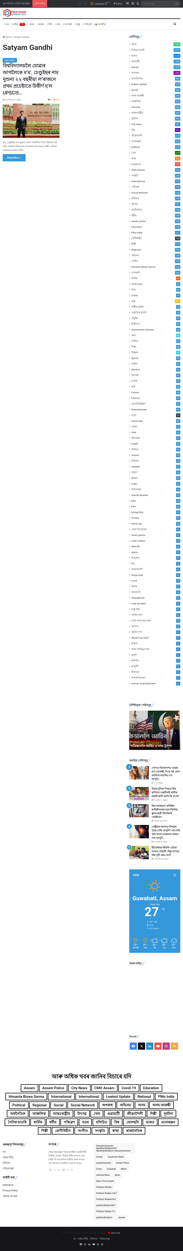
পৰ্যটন (134, 363)
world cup (136, 523)
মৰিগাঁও (135, 660)
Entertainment (139, 409)
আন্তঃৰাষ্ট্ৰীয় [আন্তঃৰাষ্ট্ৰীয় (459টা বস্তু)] (61, 1114)
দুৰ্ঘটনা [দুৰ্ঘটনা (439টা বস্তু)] (168, 1114)
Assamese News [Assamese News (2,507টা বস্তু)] (116, 1157)
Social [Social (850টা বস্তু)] (58, 1105)
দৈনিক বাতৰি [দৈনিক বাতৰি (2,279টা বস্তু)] (17, 1122)
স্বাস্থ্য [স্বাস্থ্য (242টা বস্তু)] (115, 1131)
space (134, 552)
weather (135, 466)
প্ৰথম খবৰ (115, 1233)
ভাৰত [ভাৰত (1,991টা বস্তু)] (150, 1122)
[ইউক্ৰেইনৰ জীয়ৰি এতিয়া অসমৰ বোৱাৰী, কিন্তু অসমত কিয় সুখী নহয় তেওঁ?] (139, 852)
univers (135, 455)
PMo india (136, 232)
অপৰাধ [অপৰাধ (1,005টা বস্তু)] (107, 1105)
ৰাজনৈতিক (137, 78)
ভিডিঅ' (135, 460)
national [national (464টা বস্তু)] (144, 1096)
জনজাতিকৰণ (138, 677)
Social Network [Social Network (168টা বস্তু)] (83, 1105)
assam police (138, 221)
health (134, 443)
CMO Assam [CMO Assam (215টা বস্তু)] (104, 1088)
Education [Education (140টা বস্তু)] (151, 1088)
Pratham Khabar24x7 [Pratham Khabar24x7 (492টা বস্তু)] (106, 1199)
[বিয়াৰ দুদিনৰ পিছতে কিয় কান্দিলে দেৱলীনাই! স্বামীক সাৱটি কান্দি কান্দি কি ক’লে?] (139, 793)
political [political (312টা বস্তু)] (18, 1105)
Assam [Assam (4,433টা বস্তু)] (99, 1157)
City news (136, 124)
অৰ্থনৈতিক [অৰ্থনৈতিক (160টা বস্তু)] (17, 1114)
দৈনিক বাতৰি (137, 50)
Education (10, 60)
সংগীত (134, 261)
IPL (133, 563)
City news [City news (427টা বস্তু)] (79, 1088)
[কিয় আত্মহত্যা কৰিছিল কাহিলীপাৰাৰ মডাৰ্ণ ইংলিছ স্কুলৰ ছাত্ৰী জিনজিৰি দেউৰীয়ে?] (139, 810)
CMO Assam (138, 169)
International (138, 181)
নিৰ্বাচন (135, 449)
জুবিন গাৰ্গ (136, 632)
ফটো (133, 415)
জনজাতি (136, 592)
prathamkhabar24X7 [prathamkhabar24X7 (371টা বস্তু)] (106, 1205)
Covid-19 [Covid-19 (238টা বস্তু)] (129, 1088)
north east (136, 283)
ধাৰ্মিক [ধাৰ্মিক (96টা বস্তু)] (38, 1122)
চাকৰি (134, 380)
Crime (134, 295)
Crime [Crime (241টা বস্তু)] (99, 1169)
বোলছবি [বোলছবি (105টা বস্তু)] (132, 1122)
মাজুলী (134, 666)
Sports (135, 358)
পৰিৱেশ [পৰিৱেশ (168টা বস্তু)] (69, 1122)
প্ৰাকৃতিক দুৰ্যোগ (139, 312)
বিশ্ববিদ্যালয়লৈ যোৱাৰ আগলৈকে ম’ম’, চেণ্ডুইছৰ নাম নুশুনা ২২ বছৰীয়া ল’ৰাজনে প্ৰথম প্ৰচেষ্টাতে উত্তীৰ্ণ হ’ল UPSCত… (31, 79)
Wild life (135, 546)
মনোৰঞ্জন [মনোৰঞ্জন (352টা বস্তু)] (168, 1122)
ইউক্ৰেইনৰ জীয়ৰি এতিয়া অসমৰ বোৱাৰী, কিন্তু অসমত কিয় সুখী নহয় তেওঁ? (166, 851)
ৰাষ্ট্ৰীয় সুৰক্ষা (137, 306)
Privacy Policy (10, 1190)
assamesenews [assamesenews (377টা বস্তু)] (103, 1163)
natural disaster (139, 495)
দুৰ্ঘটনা (134, 118)
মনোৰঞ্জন (136, 141)
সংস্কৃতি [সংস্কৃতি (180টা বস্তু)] (100, 1131)
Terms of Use (10, 1195)
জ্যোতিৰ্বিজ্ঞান (138, 403)
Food (134, 580)
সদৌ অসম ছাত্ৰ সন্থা (141, 620)
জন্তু (77, 24)
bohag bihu (137, 512)
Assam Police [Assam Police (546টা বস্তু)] (122, 1163)
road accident (138, 603)
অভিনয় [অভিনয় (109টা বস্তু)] (125, 1105)
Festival (135, 398)
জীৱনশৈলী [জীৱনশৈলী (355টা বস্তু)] (135, 1114)
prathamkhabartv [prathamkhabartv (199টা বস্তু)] (104, 1217)
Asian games (138, 535)
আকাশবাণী (136, 569)
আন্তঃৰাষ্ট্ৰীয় (137, 112)
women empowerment (143, 683)
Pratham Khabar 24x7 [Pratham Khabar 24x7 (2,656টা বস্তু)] (106, 1193)
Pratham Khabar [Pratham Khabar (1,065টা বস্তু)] (104, 1187)
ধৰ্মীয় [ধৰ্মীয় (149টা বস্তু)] (52, 1122)
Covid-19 (136, 164)
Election (135, 369)
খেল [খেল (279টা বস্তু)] (97, 1114)
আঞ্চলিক (136, 101)
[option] (154, 730)
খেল (58, 24)
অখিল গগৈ (136, 614)
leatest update (139, 84)
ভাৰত (40, 24)
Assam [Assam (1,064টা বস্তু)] (29, 1088)
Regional (136, 249)
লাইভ (18, 24)
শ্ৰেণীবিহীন (136, 238)
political (135, 147)
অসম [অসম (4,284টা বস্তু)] (141, 1105)
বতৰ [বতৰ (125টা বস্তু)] (85, 1122)
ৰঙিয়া (134, 643)
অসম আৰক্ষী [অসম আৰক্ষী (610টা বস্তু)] (161, 1105)
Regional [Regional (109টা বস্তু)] (39, 1105)
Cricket (135, 517)
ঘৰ (6, 24)
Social (134, 89)
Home (7, 37)
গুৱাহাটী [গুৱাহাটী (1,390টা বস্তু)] (113, 1114)
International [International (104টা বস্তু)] (89, 1096)
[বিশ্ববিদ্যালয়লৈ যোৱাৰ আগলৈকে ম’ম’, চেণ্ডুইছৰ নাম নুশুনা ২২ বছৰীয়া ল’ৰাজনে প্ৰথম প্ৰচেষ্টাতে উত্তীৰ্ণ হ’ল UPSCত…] (31, 121)
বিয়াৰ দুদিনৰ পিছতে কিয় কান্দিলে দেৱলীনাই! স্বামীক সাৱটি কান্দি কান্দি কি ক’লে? (165, 792)
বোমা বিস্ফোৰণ (139, 529)
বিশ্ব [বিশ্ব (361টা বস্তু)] (116, 1122)
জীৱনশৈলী (136, 135)
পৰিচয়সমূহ (8, 1168)
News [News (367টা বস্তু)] (117, 1175)
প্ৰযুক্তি (134, 318)
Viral (133, 432)
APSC (134, 478)
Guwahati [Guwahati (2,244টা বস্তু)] (111, 1169)
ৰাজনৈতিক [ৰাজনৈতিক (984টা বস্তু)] (134, 1131)
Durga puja (137, 575)
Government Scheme (142, 329)
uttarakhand (137, 597)
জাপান (134, 626)
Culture (135, 392)
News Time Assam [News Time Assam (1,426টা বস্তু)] (105, 1181)
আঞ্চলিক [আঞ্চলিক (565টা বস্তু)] (39, 1114)
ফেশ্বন (134, 426)
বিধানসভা (136, 489)
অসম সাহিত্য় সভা (140, 649)
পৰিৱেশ (87, 24)
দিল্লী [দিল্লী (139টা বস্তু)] (153, 1114)
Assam (135, 67)
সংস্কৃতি (135, 175)
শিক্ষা (133, 346)
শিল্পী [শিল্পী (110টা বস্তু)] (44, 1131)
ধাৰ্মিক (134, 278)
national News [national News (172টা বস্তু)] (103, 1175)
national (135, 107)
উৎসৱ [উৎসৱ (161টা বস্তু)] (81, 1114)
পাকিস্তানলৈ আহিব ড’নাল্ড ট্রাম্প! (152, 746)
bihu (133, 500)
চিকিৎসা (135, 323)
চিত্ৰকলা (135, 557)
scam (134, 483)
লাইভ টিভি (8, 1157)
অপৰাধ (67, 24)
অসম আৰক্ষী (137, 95)
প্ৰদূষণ (134, 472)
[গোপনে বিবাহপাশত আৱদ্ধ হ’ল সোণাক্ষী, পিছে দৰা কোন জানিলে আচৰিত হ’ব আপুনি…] (139, 772)
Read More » (14, 157)
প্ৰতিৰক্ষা (135, 438)
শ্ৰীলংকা (135, 672)
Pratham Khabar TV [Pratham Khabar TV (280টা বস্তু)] (105, 1211)
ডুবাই (134, 654)
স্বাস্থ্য (133, 158)
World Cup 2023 (140, 637)
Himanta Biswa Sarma (143, 266)
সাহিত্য (134, 341)
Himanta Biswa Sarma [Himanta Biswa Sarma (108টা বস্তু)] (26, 1096)
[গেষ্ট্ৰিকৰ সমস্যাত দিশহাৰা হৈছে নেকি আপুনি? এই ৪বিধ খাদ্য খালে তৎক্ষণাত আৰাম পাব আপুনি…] (139, 831)
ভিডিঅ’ (6, 1162)
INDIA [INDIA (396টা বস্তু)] (123, 1169)
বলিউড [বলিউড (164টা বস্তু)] (101, 1122)
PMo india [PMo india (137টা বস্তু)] (166, 1096)
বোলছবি (135, 272)
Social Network (139, 192)
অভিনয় (135, 255)
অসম (31, 24)
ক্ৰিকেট (135, 375)
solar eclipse (138, 540)
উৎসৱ (134, 204)
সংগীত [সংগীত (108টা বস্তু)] (83, 1131)
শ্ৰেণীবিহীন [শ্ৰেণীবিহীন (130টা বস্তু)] (63, 1131)
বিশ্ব (49, 24)
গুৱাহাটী (135, 61)
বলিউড (135, 198)
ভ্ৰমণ (133, 335)
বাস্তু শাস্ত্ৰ (135, 609)
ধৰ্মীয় (133, 215)
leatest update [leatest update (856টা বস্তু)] (118, 1096)
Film (133, 506)
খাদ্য (133, 289)
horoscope (137, 420)
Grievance (8, 1184)
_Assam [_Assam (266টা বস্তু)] (121, 1217)
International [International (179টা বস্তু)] (61, 1096)
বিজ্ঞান (134, 352)
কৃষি (133, 386)
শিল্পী (133, 244)
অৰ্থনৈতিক (136, 209)
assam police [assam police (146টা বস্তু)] (53, 1088)
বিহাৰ (134, 586)
